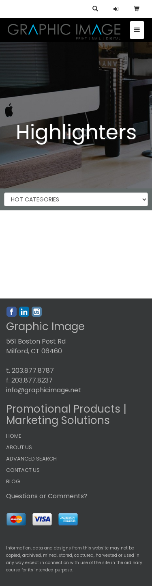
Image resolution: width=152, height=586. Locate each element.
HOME (13, 436)
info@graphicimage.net (43, 390)
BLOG (13, 481)
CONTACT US (23, 470)
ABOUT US (19, 447)
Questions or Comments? (47, 496)
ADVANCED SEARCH (31, 459)
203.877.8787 (33, 370)
